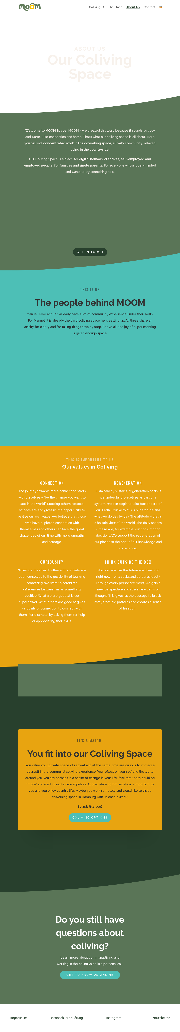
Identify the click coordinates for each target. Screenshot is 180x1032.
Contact (149, 7)
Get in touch (90, 252)
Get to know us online (90, 974)
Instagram (113, 1018)
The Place (115, 7)
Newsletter (161, 1018)
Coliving (95, 7)
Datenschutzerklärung (66, 1018)
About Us (133, 7)
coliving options (90, 817)
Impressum (18, 1018)
